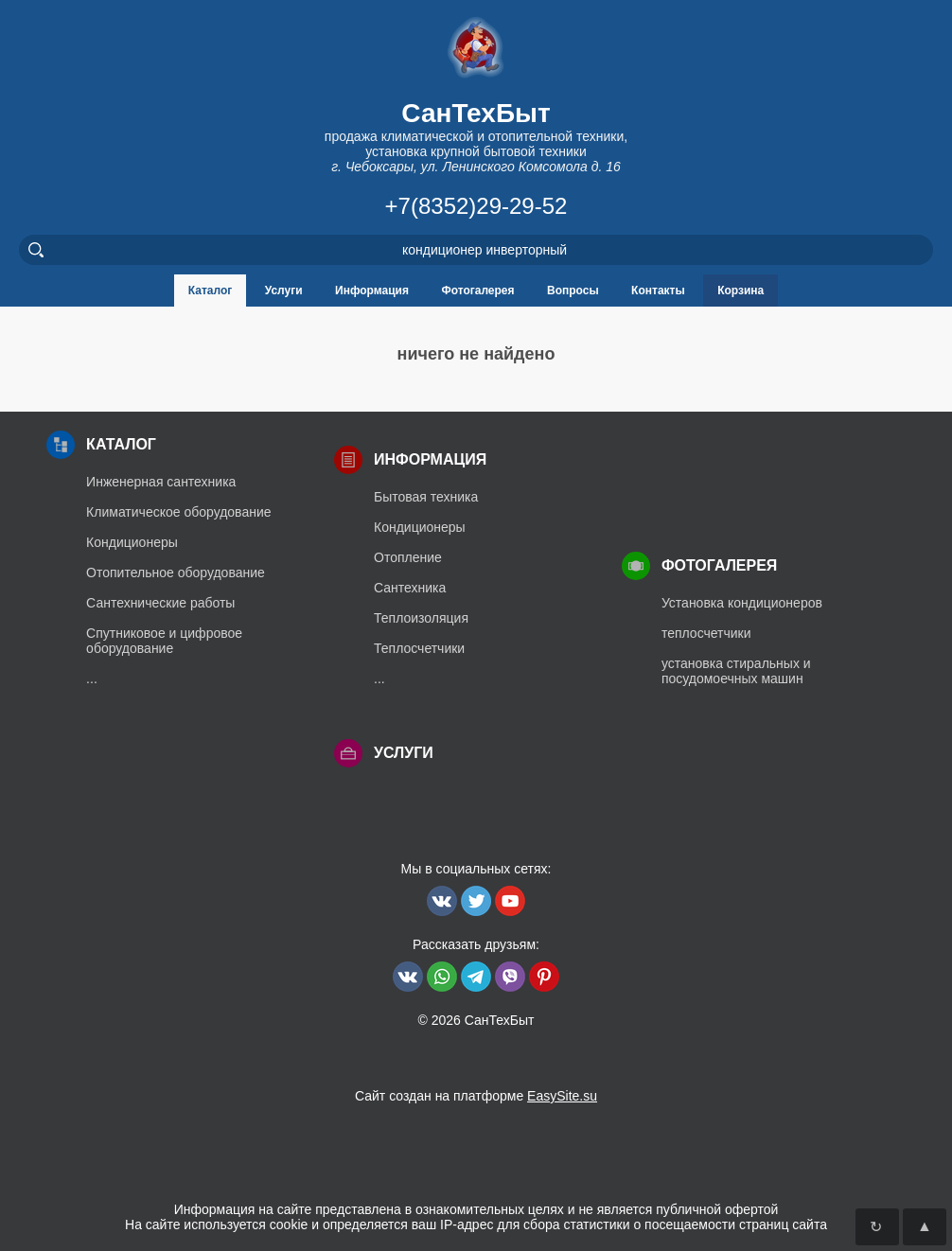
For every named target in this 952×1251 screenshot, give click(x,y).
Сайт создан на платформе (476, 1095)
